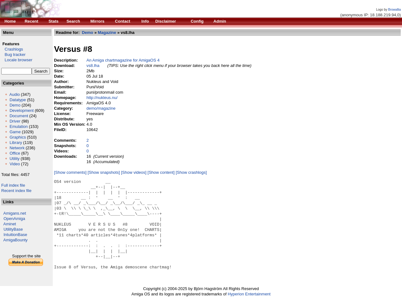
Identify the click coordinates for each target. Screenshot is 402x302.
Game (14, 131)
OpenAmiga (14, 218)
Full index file (13, 185)
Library (15, 142)
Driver (14, 121)
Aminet (9, 224)
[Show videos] (133, 172)
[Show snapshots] (104, 172)
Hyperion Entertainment (249, 294)
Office (14, 153)
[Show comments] (70, 172)
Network (16, 148)
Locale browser (16, 60)
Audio (14, 94)
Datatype (17, 99)
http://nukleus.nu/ (101, 97)
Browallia (394, 9)
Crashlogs (12, 49)
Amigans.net (14, 213)
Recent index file (16, 190)
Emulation (18, 126)
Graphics (17, 137)
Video (14, 164)
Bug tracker (13, 54)
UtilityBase (13, 229)
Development (21, 110)
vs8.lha (92, 65)
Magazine (107, 32)
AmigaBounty (15, 240)
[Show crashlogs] (191, 172)
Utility (14, 158)
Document (18, 115)
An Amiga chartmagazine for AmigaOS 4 (123, 60)
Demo (14, 105)
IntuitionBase (15, 234)
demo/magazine (101, 108)
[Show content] (161, 172)
